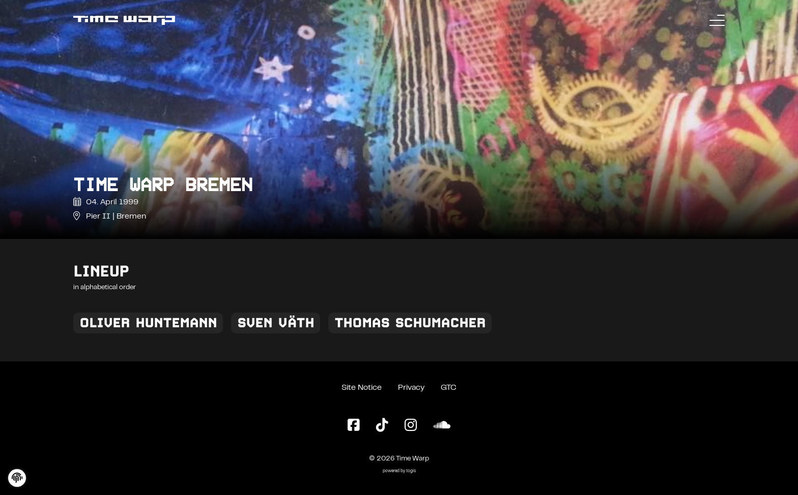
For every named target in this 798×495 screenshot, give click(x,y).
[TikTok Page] (382, 426)
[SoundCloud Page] (442, 426)
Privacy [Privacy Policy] (411, 387)
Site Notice (361, 387)
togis (411, 471)
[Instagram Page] (410, 426)
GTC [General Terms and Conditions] (449, 387)
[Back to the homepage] (124, 20)
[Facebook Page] (353, 426)
